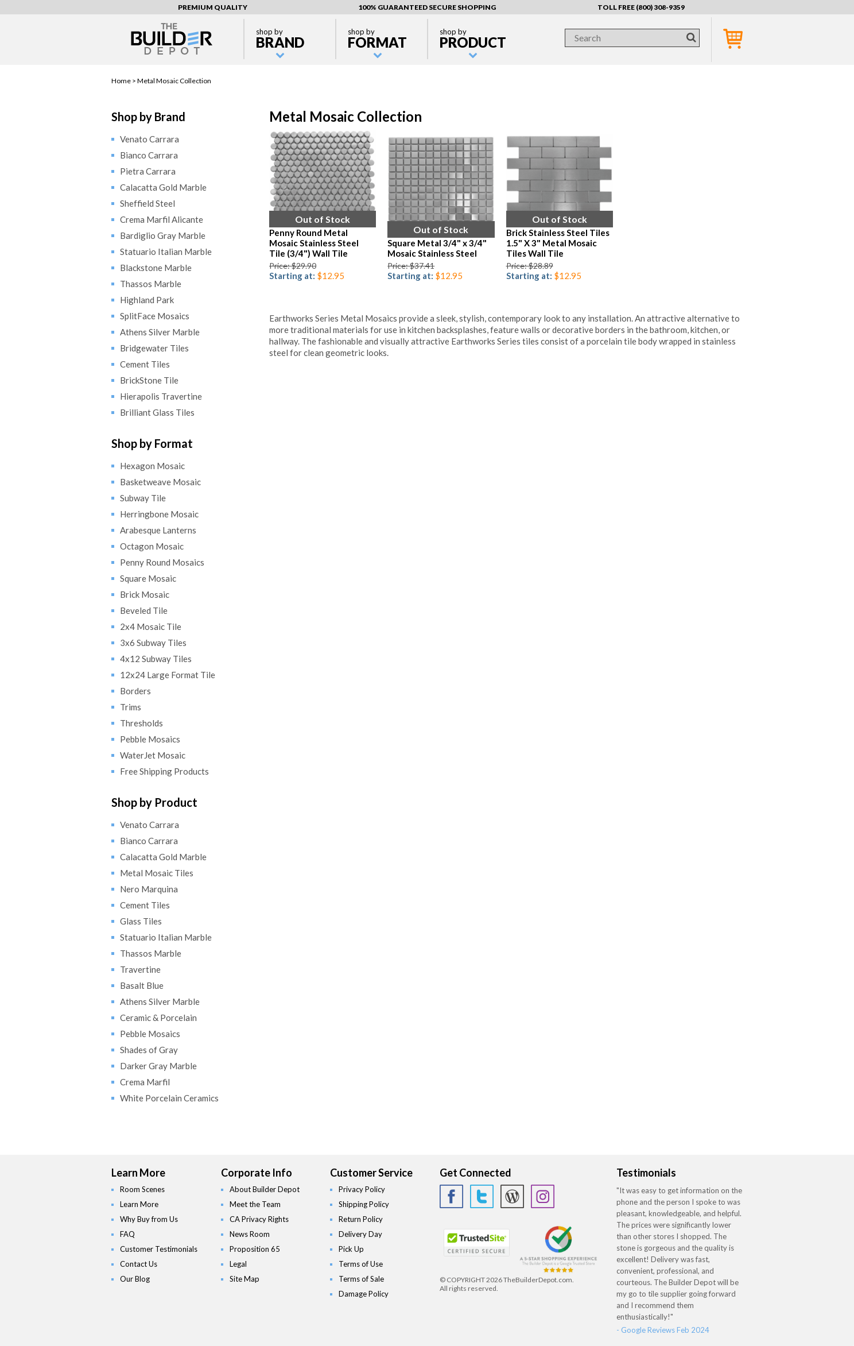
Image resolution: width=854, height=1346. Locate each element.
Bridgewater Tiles (154, 348)
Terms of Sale (361, 1278)
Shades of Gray (149, 1050)
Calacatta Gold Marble (163, 187)
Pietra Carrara (148, 171)
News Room (250, 1234)
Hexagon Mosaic (152, 466)
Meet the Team (255, 1204)
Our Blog (135, 1278)
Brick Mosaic (144, 594)
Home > (124, 80)
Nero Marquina (149, 889)
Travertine (140, 969)
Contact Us (138, 1263)
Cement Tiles (145, 364)
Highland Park (147, 300)
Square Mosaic (148, 578)
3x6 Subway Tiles (153, 642)
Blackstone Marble (156, 267)
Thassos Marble (150, 284)
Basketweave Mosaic (160, 482)
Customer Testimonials (158, 1249)
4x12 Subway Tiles (156, 658)
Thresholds (141, 723)
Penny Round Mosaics (162, 562)
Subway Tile (143, 498)
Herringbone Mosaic (159, 514)
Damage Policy (364, 1293)
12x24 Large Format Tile (167, 675)
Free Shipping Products (164, 771)
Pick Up (351, 1249)
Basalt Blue (142, 985)
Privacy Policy (362, 1189)
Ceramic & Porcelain (158, 1017)
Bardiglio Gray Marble (162, 235)
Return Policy (361, 1219)
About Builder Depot (265, 1189)
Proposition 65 (255, 1249)
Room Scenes (142, 1189)
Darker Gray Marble (158, 1066)
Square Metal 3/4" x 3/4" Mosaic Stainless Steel (437, 248)
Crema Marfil (145, 1082)
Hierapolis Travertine (161, 396)
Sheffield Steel (147, 203)
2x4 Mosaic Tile (150, 626)
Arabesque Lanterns (158, 530)
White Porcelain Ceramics (169, 1098)
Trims (130, 707)
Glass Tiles (141, 921)
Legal (238, 1263)
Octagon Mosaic (152, 546)
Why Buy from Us (149, 1219)
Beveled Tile (144, 610)
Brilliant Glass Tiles (157, 412)
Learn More (139, 1204)
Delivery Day (360, 1234)
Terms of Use (361, 1263)
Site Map (244, 1278)
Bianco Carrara (149, 155)
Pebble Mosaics (150, 739)
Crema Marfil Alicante (161, 219)
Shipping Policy (364, 1204)
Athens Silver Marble (160, 332)
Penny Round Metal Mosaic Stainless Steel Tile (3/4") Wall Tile (314, 242)
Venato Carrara (149, 139)
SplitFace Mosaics (154, 316)
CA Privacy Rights (259, 1219)
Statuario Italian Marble (166, 251)
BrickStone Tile (149, 380)
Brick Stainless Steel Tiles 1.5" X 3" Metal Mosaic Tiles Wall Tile (558, 242)
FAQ (127, 1234)
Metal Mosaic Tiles (156, 873)
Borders (135, 691)
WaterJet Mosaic (152, 755)
